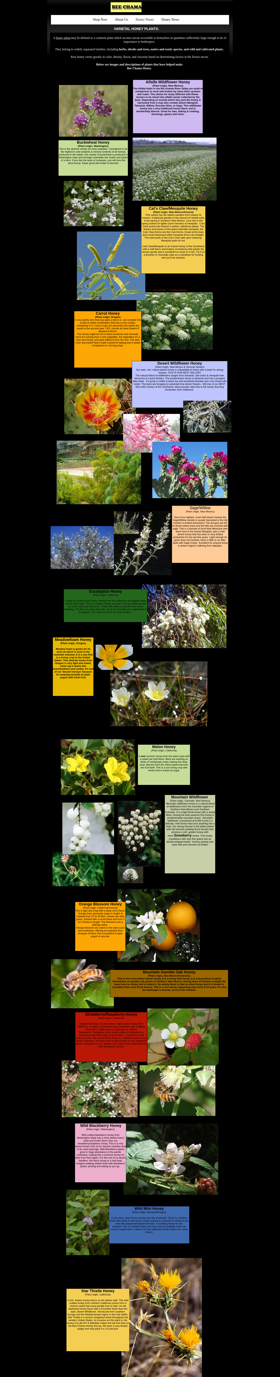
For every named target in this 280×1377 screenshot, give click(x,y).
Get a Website (159, 289)
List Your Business (178, 289)
